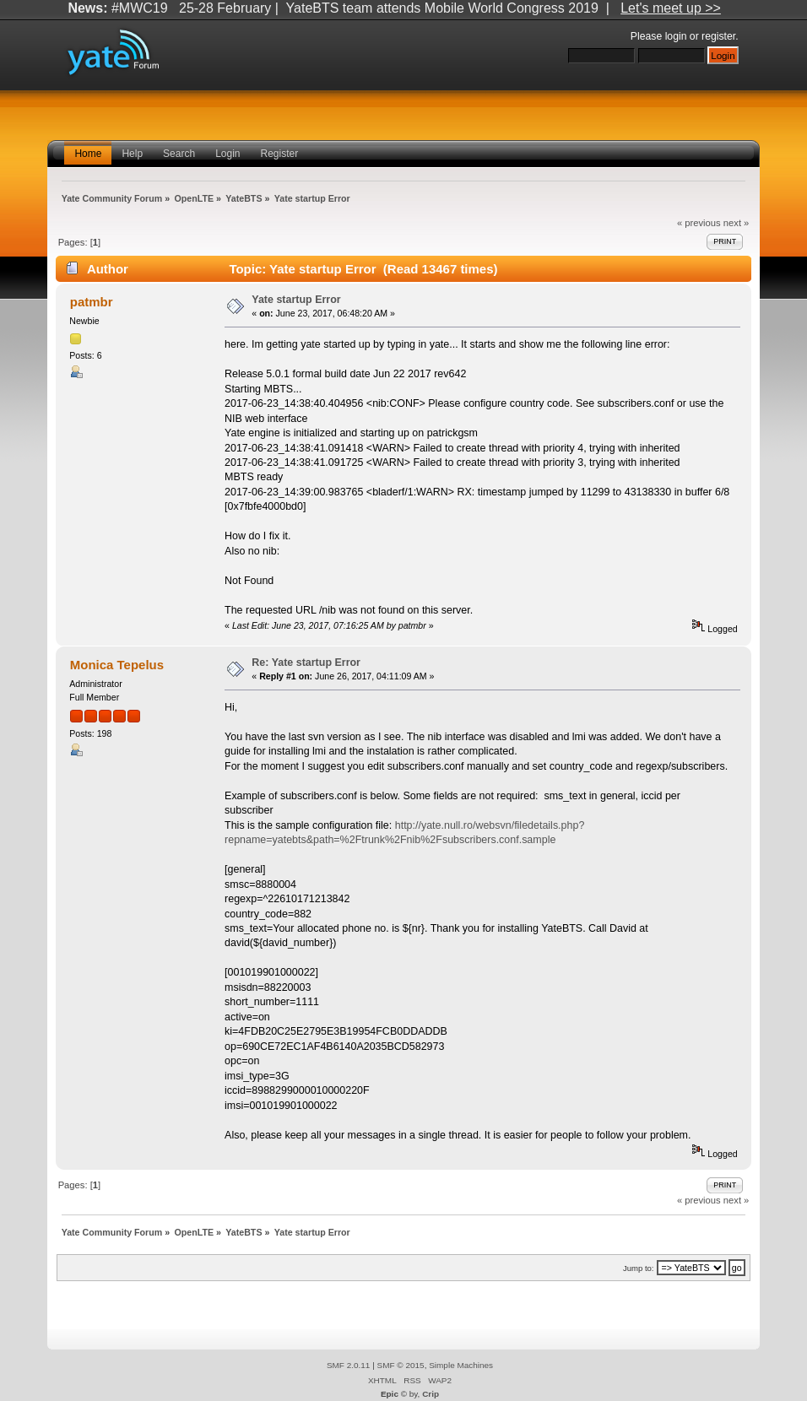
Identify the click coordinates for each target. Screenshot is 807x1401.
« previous (699, 223)
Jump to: (638, 1268)
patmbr (91, 302)
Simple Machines (461, 1365)
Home (87, 154)
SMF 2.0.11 (349, 1365)
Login (227, 154)
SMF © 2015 (401, 1365)
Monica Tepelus (117, 664)
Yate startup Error (296, 300)
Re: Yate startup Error (306, 662)
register (718, 36)
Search (179, 154)
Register (280, 154)
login (676, 36)
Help (132, 154)
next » (736, 223)
